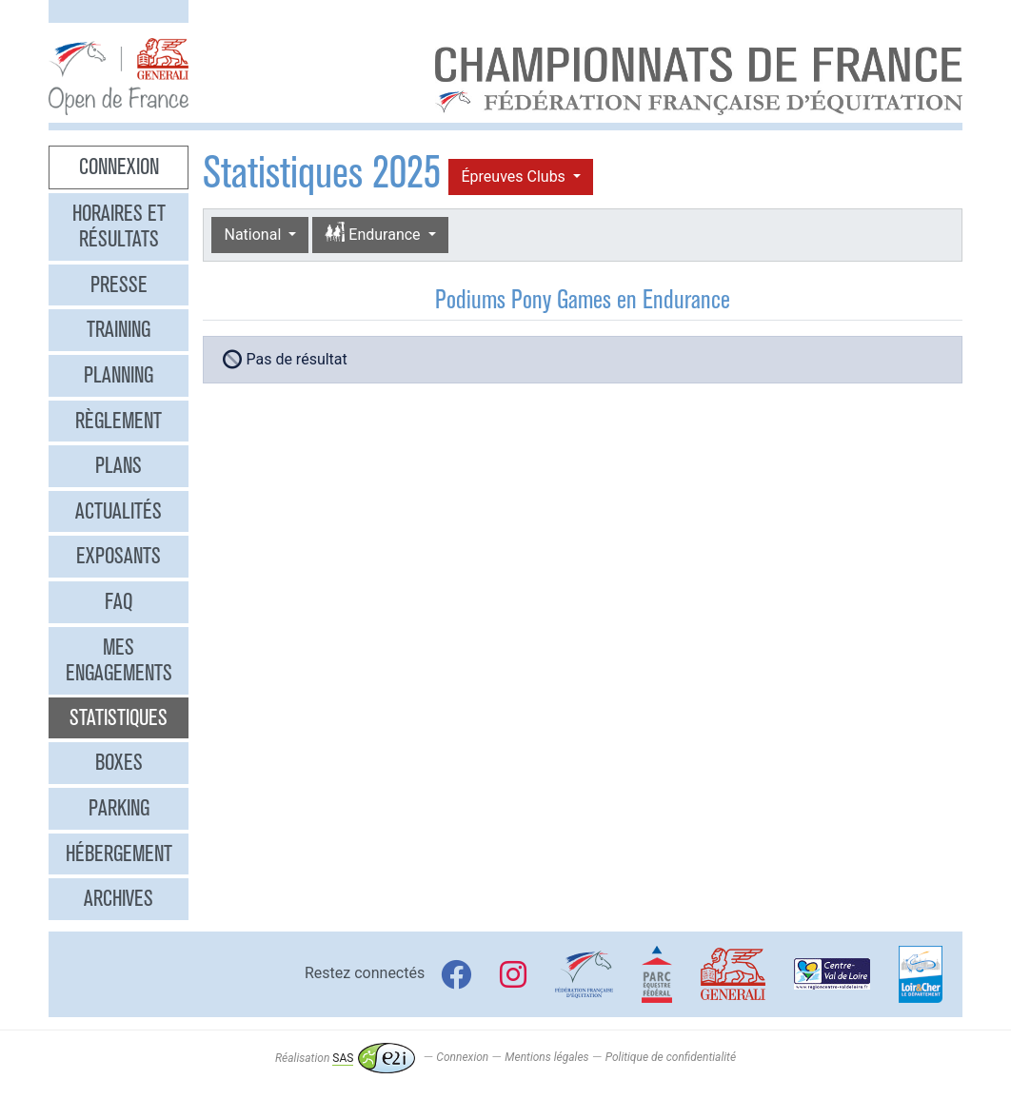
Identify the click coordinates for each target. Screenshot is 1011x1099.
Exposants (118, 555)
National (254, 235)
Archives (118, 898)
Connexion (119, 166)
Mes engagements (119, 660)
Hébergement (119, 853)
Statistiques (118, 717)
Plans (118, 465)
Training (118, 329)
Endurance (374, 233)
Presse (119, 284)
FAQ (118, 601)
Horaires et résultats (119, 226)
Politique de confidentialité (670, 1058)
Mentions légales (546, 1058)
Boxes (119, 762)
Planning (118, 375)
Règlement (118, 420)
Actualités (118, 511)
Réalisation (345, 1058)
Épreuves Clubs (514, 176)
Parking (119, 808)
